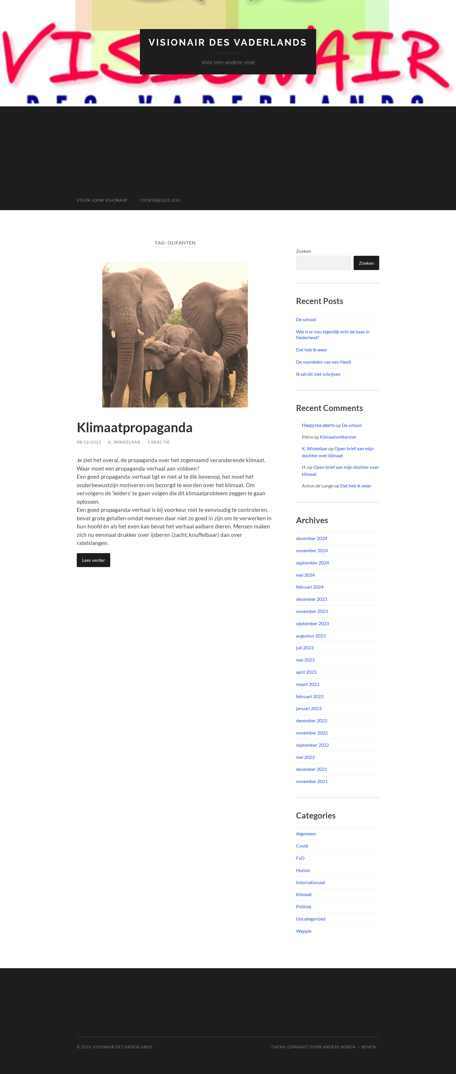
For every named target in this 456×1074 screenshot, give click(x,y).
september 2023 (312, 623)
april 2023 (306, 672)
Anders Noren (339, 1047)
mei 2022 (305, 757)
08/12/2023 (89, 441)
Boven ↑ (370, 1047)
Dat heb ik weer (311, 349)
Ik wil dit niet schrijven (318, 374)
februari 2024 (309, 586)
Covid (302, 845)
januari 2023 (308, 708)
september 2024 (312, 562)
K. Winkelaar (124, 441)
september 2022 (312, 745)
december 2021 (311, 769)
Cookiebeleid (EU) (160, 200)
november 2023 (312, 611)
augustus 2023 (311, 635)
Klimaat (304, 894)
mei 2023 (305, 659)
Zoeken (303, 251)
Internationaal (310, 882)
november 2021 (312, 781)
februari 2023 (309, 696)
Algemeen (306, 833)
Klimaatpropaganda (135, 427)
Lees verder (93, 560)
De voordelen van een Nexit (323, 361)
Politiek (303, 906)
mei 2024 (305, 575)
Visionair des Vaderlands (228, 42)
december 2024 (311, 538)
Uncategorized (310, 918)
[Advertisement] (228, 147)
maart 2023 (307, 684)
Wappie (303, 931)
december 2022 (311, 720)
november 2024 (312, 550)
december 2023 (311, 599)
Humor (303, 870)
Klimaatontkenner (338, 436)
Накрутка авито (318, 425)
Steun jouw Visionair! (102, 200)
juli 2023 (305, 647)
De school (306, 319)
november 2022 (312, 732)
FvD (300, 858)
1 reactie (158, 441)
